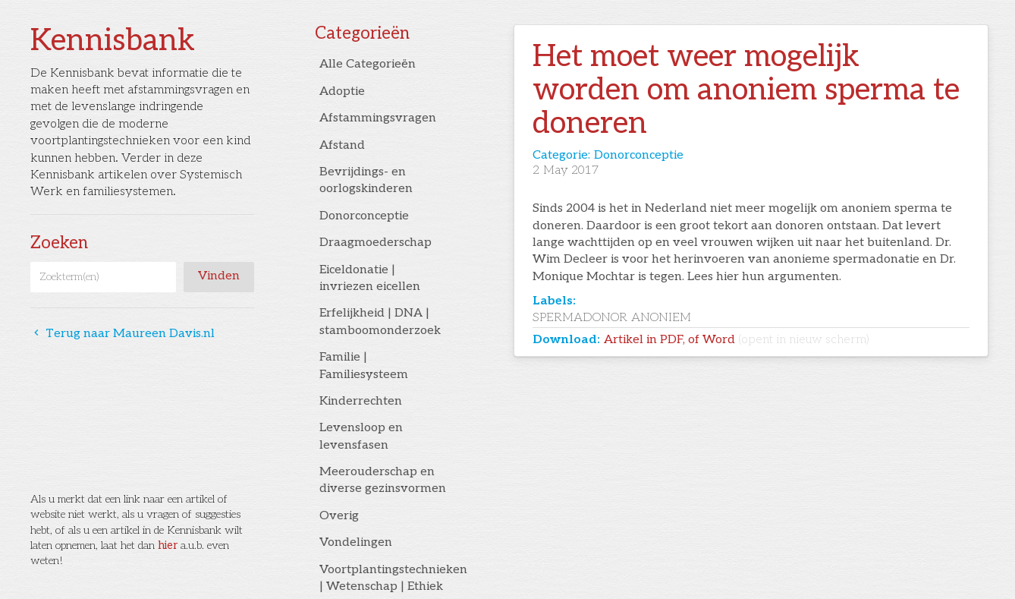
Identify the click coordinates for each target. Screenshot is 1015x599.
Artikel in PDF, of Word (736, 340)
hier (168, 545)
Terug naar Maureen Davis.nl (122, 333)
